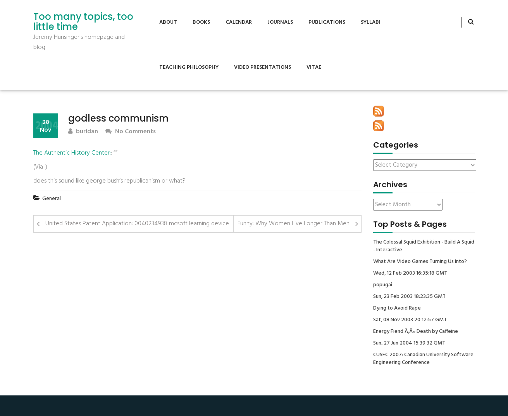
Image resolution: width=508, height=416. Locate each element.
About (168, 22)
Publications (326, 22)
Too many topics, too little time (83, 22)
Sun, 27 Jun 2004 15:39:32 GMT (409, 343)
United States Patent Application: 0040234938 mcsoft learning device (137, 224)
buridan (83, 131)
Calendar (239, 22)
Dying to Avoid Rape (397, 308)
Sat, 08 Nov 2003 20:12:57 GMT (410, 320)
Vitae (314, 67)
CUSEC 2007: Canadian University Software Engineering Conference (423, 359)
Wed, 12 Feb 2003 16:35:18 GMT (410, 273)
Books (201, 22)
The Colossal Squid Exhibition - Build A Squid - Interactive (423, 246)
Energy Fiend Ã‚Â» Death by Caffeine (415, 332)
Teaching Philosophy (189, 67)
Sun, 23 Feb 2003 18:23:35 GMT (409, 297)
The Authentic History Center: (72, 153)
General (51, 198)
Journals (280, 22)
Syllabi (371, 22)
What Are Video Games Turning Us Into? (420, 262)
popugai (382, 285)
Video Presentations (262, 67)
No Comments (130, 131)
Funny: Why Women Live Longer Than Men (294, 224)
